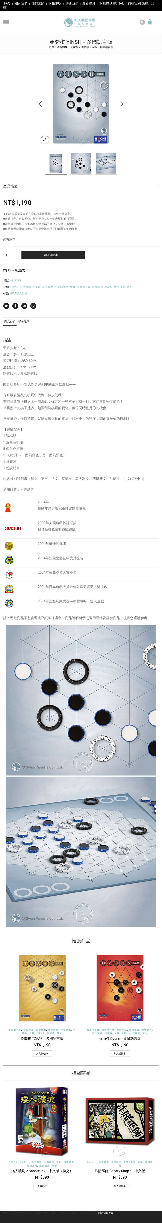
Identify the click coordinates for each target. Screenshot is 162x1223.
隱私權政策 (105, 1212)
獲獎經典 (97, 286)
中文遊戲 (25, 286)
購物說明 (54, 3)
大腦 (72, 286)
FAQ (7, 3)
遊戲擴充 (44, 1164)
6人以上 (24, 1161)
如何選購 (38, 3)
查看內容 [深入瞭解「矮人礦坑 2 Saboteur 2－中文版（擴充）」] (42, 1185)
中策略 (36, 286)
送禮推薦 (119, 286)
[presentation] (40, 103)
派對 (59, 1161)
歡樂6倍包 (130, 1161)
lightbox (45, 139)
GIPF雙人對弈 (18, 293)
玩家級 (74, 46)
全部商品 (47, 286)
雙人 (129, 286)
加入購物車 (51, 254)
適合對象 (62, 46)
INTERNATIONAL (111, 3)
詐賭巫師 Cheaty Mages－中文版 (120, 1170)
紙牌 (140, 1161)
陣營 (54, 1164)
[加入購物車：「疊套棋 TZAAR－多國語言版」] (42, 1053)
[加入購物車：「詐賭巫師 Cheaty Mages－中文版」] (120, 1185)
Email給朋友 (16, 270)
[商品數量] (12, 254)
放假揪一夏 (84, 286)
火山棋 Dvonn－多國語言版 (120, 1038)
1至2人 (14, 286)
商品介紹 (9, 321)
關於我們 (21, 3)
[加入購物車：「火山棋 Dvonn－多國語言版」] (120, 1053)
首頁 (51, 46)
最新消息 (88, 3)
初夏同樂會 (61, 286)
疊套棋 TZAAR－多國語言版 (42, 1038)
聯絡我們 (71, 3)
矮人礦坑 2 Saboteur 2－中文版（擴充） (42, 1170)
